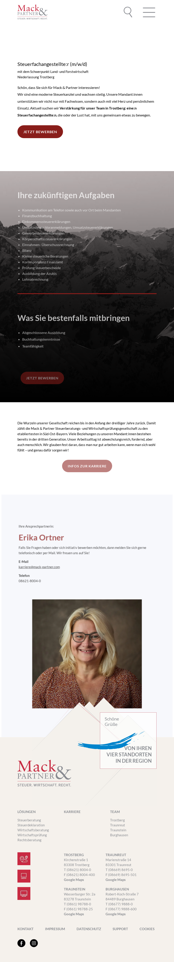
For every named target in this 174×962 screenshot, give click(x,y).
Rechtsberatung (29, 839)
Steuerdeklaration (31, 825)
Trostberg (117, 820)
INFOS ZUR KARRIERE (87, 466)
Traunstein (118, 830)
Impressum (55, 929)
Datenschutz (89, 929)
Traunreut (117, 825)
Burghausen (119, 835)
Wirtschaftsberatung (33, 830)
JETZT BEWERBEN (42, 132)
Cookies (147, 929)
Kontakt (25, 929)
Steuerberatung (29, 820)
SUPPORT (120, 929)
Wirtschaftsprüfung (32, 835)
